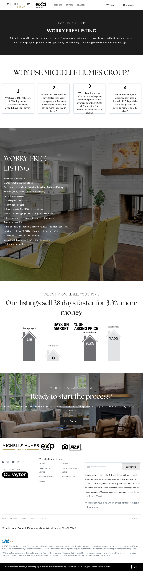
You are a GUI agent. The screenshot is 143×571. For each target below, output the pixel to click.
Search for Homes (47, 476)
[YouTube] (13, 461)
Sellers (58, 5)
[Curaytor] (15, 477)
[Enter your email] (106, 466)
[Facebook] (3, 461)
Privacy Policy (135, 518)
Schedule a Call (68, 476)
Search (81, 5)
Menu (110, 5)
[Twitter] (8, 461)
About (42, 463)
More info (116, 567)
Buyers (69, 5)
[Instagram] (18, 461)
